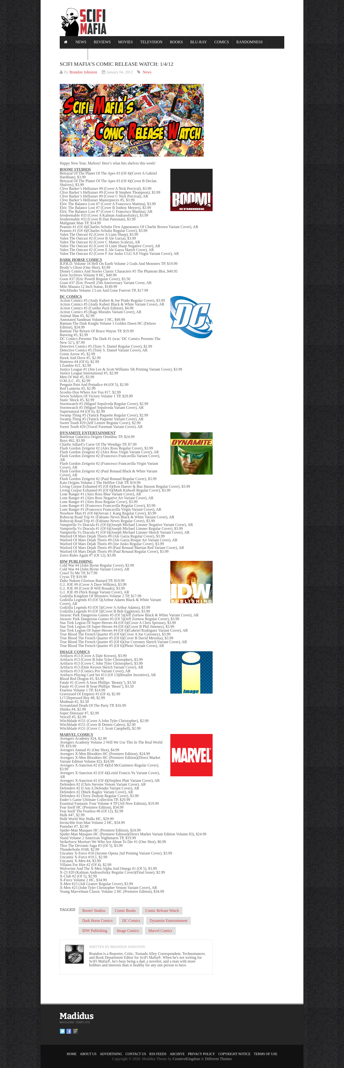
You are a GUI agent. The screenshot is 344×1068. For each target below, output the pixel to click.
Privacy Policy (201, 1054)
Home (71, 1054)
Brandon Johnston (83, 72)
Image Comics (128, 931)
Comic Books (125, 911)
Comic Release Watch (162, 911)
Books (176, 42)
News (80, 42)
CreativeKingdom (186, 1059)
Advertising (111, 1054)
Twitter (62, 1031)
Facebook (68, 1031)
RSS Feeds (157, 1054)
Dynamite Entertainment (169, 921)
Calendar (73, 54)
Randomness (249, 42)
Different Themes (218, 1059)
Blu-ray (198, 42)
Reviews (102, 42)
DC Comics (131, 921)
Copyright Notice (234, 1054)
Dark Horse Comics (97, 921)
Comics (221, 42)
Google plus (75, 1031)
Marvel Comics (160, 931)
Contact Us (135, 1054)
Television (151, 42)
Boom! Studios (93, 911)
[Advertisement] (197, 18)
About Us (88, 1054)
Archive (177, 1054)
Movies (125, 42)
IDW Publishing (94, 931)
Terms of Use (265, 1054)
